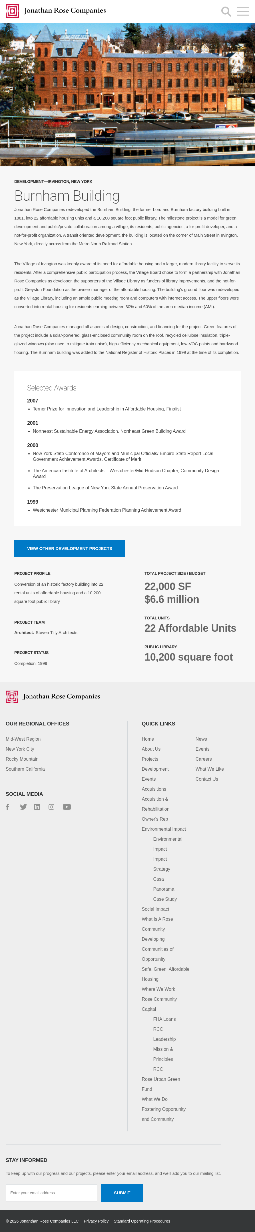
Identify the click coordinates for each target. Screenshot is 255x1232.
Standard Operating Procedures (142, 1221)
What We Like (210, 769)
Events (149, 779)
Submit (122, 1192)
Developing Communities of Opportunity (158, 949)
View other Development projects (69, 548)
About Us (151, 749)
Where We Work (158, 989)
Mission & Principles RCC (163, 1059)
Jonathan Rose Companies (56, 11)
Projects (150, 759)
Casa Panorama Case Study (165, 889)
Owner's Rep (155, 819)
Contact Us (207, 779)
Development (155, 769)
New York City (20, 749)
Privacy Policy (97, 1221)
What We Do (155, 1099)
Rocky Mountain (22, 759)
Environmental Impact (164, 829)
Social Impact (155, 909)
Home (148, 739)
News (201, 739)
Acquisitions (154, 789)
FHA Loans (164, 1019)
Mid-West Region (23, 739)
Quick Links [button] (158, 724)
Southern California (25, 769)
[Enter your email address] (51, 1192)
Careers (204, 759)
